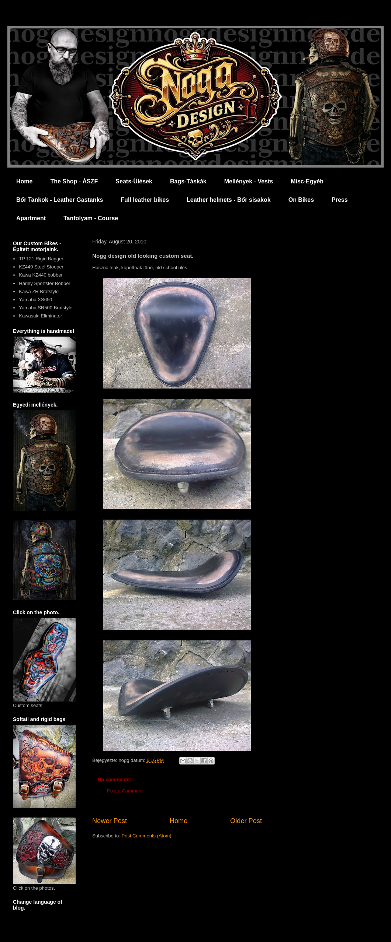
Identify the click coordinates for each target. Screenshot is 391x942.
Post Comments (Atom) (147, 836)
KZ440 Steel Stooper (41, 267)
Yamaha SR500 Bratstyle (45, 307)
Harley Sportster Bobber (44, 283)
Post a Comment (125, 791)
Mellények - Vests (248, 181)
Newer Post (109, 821)
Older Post (246, 821)
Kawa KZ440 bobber (41, 275)
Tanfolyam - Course (90, 218)
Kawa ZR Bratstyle (39, 291)
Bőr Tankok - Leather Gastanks (59, 200)
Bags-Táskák (188, 181)
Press (340, 200)
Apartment (31, 218)
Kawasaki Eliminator (40, 316)
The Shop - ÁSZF (74, 181)
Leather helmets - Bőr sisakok (229, 200)
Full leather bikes (145, 200)
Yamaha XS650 (35, 299)
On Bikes (301, 200)
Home (24, 181)
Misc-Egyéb (307, 181)
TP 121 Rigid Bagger (41, 258)
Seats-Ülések (133, 181)
